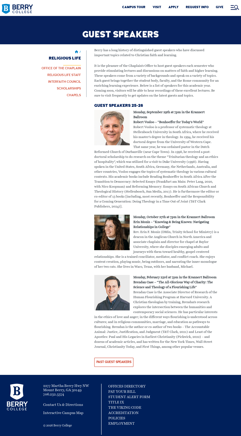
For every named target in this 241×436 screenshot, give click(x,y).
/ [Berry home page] (78, 52)
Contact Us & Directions (63, 405)
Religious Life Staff (64, 75)
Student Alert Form (129, 397)
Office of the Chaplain (61, 68)
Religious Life (65, 59)
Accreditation (123, 413)
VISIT (157, 7)
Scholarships (69, 88)
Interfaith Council (64, 82)
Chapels (74, 95)
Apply (173, 7)
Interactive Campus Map (63, 413)
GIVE (219, 7)
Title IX (116, 402)
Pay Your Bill (122, 391)
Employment (121, 423)
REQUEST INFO (197, 7)
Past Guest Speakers (113, 362)
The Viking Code (124, 407)
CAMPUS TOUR (133, 7)
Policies (116, 418)
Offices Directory (127, 386)
